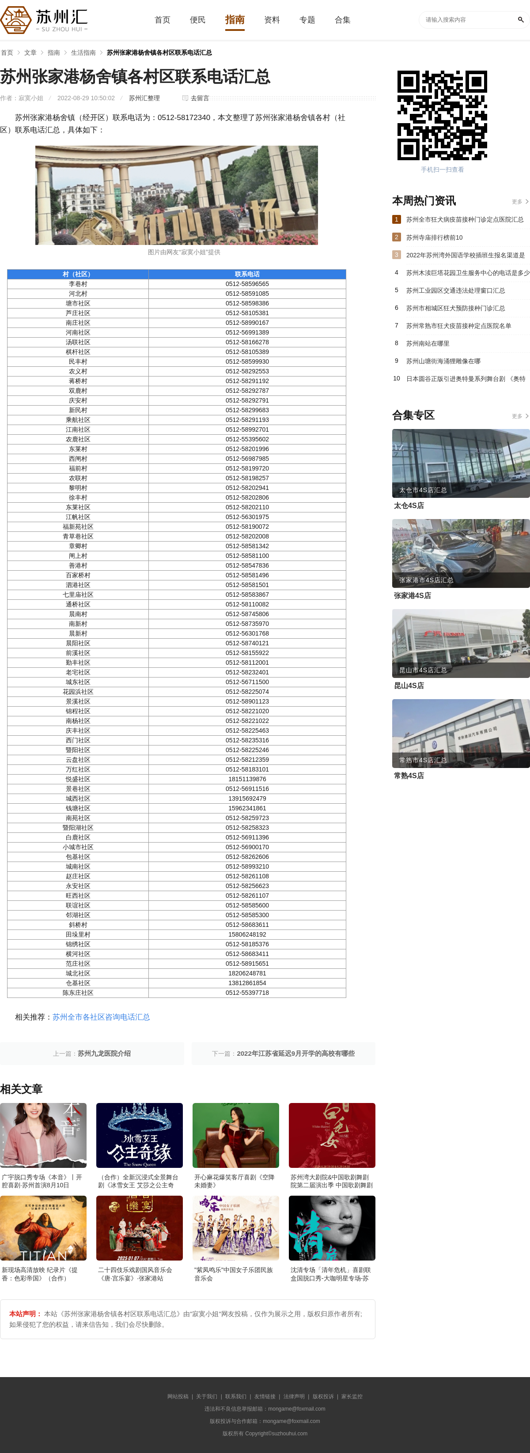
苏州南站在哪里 (428, 343)
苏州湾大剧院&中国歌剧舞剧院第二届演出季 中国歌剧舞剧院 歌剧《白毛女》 (332, 1185)
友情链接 (265, 1396)
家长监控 (352, 1396)
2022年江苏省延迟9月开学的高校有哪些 (296, 1053)
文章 (30, 52)
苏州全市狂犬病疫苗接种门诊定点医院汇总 (465, 219)
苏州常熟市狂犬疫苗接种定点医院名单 (458, 325)
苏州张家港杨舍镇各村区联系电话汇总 (159, 52)
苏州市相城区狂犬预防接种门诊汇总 (455, 308)
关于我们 (206, 1396)
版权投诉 (323, 1396)
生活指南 (83, 52)
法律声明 (294, 1396)
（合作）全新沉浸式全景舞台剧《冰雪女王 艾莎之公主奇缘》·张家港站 (138, 1185)
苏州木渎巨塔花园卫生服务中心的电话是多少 (468, 272)
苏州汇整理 (144, 98)
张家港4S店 (412, 595)
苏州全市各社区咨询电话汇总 (101, 1017)
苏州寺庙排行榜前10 (434, 237)
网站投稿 (178, 1396)
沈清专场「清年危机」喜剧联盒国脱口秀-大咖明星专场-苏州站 (331, 1277)
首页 (7, 52)
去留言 (200, 98)
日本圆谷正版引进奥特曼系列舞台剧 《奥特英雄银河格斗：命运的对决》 (466, 381)
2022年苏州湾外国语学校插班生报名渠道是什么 (465, 258)
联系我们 (235, 1396)
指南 (54, 52)
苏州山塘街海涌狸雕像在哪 (443, 361)
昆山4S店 (409, 685)
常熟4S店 (409, 775)
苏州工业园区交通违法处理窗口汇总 (455, 290)
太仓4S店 (409, 505)
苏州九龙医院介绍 (104, 1053)
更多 (517, 202)
